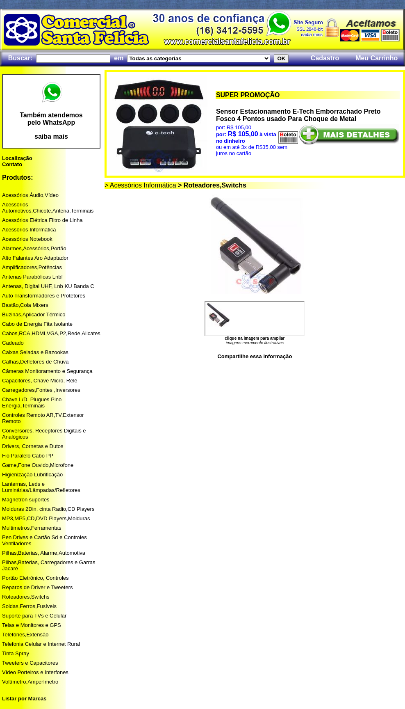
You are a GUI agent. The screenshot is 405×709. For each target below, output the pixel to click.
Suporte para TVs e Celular (34, 616)
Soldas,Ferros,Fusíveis (29, 606)
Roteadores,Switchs (26, 597)
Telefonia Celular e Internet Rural (41, 644)
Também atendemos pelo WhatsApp (51, 119)
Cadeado (13, 343)
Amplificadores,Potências (32, 267)
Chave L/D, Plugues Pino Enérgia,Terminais (31, 402)
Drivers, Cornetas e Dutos (33, 446)
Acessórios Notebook (27, 239)
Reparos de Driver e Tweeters (37, 587)
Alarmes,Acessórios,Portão (34, 248)
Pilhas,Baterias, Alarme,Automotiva (43, 553)
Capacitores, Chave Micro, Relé (39, 380)
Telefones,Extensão (25, 634)
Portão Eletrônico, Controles (35, 578)
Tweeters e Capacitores (30, 663)
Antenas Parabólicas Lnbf (32, 277)
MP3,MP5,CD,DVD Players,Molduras (46, 518)
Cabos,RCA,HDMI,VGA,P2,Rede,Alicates (51, 333)
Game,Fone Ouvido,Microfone (37, 465)
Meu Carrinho (376, 58)
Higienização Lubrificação (32, 474)
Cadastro (325, 58)
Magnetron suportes (26, 499)
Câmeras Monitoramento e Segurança (47, 371)
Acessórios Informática (29, 229)
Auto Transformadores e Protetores (43, 296)
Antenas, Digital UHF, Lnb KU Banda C (48, 286)
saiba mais (51, 136)
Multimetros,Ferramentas (31, 528)
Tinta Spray (15, 653)
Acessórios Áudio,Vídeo (30, 195)
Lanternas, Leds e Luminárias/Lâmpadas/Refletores (41, 487)
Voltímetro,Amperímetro (30, 682)
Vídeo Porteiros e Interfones (35, 672)
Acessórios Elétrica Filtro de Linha (42, 220)
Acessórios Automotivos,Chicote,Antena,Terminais (47, 207)
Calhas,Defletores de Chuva (35, 362)
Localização (17, 158)
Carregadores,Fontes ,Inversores (41, 390)
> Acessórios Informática (140, 185)
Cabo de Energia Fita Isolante (37, 324)
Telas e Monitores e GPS (31, 625)
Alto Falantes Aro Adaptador (35, 258)
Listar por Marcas (24, 698)
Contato (12, 164)
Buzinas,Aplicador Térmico (33, 314)
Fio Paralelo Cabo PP (27, 456)
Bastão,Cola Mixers (25, 305)
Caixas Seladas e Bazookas (35, 352)
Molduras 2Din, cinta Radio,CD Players (48, 509)
